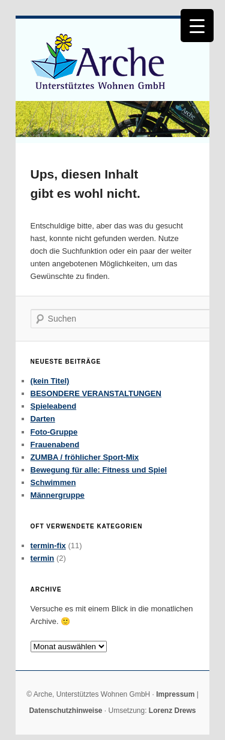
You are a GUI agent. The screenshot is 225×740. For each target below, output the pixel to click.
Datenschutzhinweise (65, 710)
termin (43, 558)
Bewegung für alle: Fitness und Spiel (99, 469)
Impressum (175, 694)
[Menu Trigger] (197, 25)
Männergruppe (58, 495)
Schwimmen (53, 482)
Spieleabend (54, 406)
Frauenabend (55, 444)
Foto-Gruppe (54, 431)
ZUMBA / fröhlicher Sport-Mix (85, 457)
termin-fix (48, 545)
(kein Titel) (50, 380)
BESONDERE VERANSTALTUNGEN (96, 393)
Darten (43, 418)
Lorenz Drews (172, 710)
